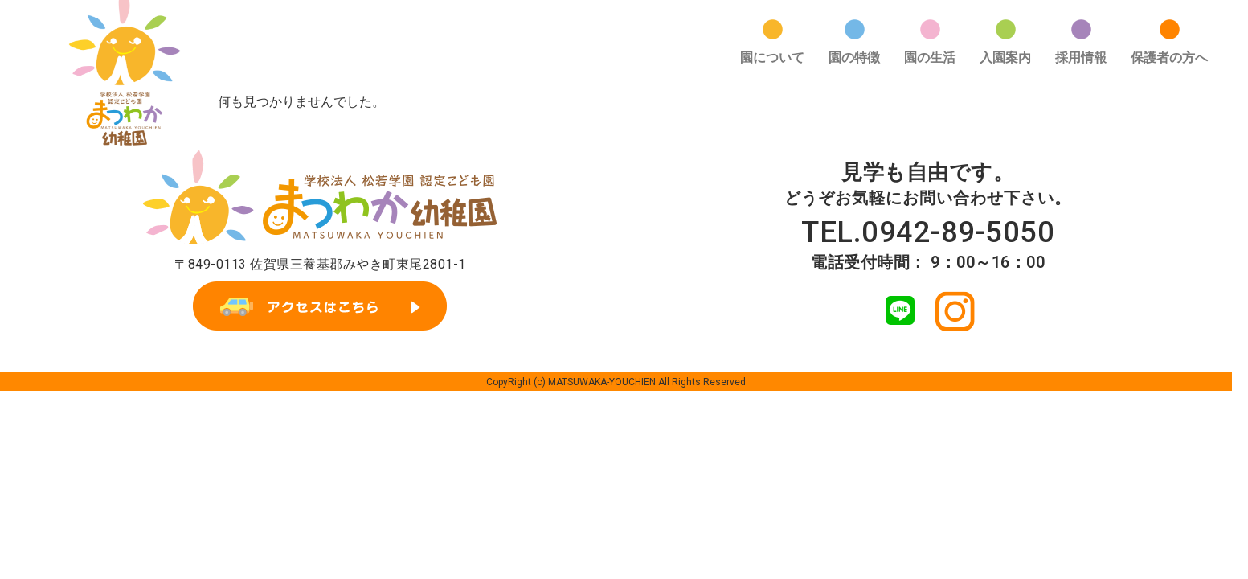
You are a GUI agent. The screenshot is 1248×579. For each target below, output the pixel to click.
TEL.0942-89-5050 (928, 208)
